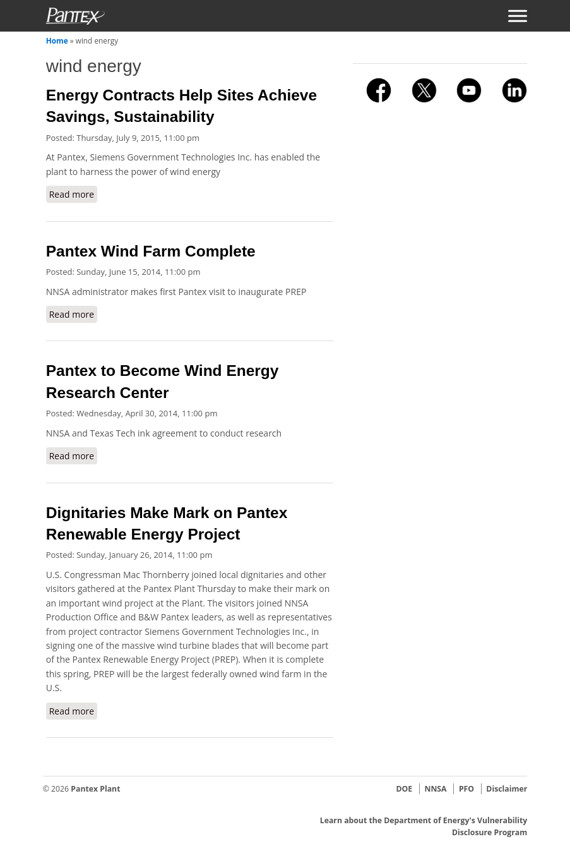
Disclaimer (506, 788)
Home (57, 40)
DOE (404, 788)
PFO (466, 788)
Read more (73, 194)
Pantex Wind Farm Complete (151, 251)
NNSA (435, 788)
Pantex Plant (95, 788)
